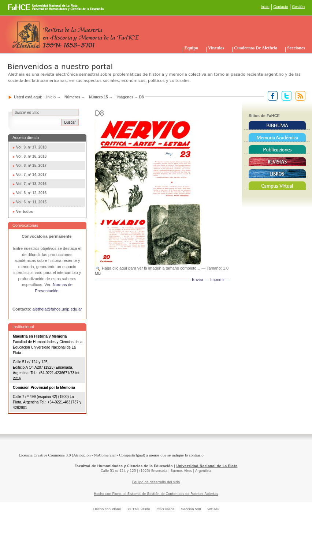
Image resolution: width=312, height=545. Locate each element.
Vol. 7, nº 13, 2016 (31, 184)
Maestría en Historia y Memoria (40, 336)
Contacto (281, 7)
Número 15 (98, 97)
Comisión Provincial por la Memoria (44, 388)
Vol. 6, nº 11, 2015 (31, 202)
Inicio (265, 7)
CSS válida (165, 509)
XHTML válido (138, 509)
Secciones (296, 47)
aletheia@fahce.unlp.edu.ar (57, 309)
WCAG (213, 509)
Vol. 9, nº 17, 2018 (31, 147)
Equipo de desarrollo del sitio (156, 482)
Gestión (298, 7)
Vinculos (216, 47)
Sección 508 (191, 509)
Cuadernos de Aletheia (255, 47)
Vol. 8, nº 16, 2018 (31, 156)
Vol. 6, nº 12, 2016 (31, 193)
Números (72, 97)
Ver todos (24, 212)
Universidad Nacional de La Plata (206, 466)
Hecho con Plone (107, 509)
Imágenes (124, 97)
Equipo (191, 47)
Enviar (197, 279)
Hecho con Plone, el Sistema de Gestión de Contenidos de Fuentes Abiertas (156, 494)
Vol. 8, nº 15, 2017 (31, 166)
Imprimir (217, 279)
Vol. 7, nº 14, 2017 (31, 175)
